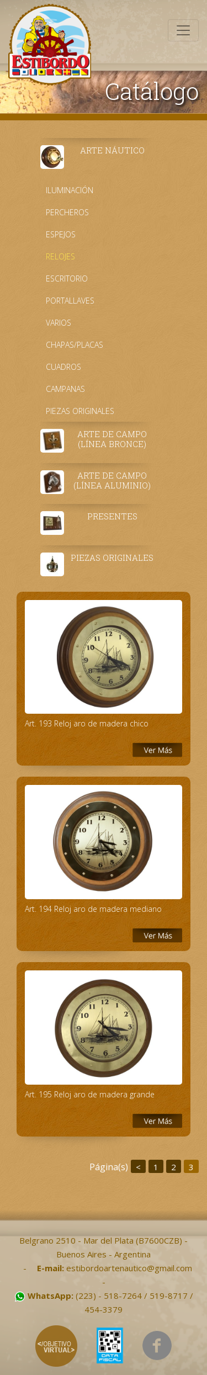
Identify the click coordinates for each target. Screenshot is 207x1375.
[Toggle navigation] (183, 30)
